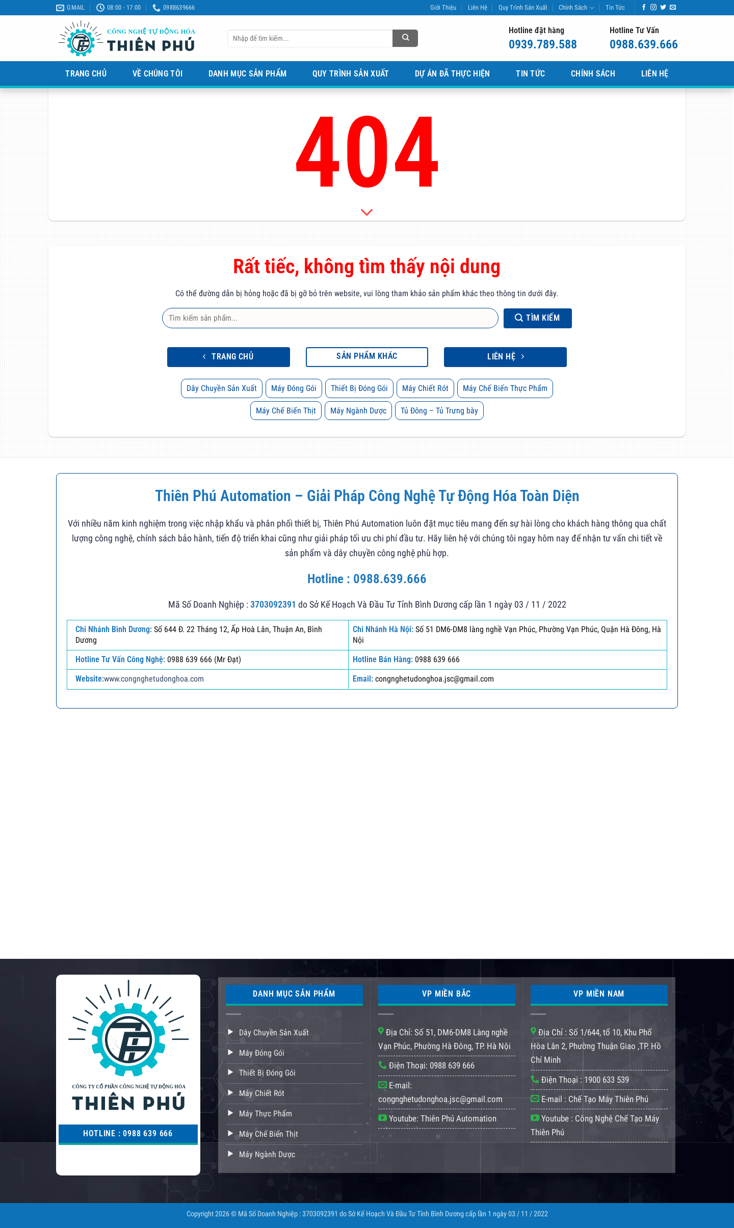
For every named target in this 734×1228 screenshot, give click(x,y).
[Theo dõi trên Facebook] (644, 7)
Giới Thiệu (443, 7)
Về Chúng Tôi (158, 74)
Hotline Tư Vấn (634, 31)
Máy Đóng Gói (294, 388)
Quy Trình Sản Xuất (523, 7)
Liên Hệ (477, 7)
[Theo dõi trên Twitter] (663, 7)
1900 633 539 (606, 1080)
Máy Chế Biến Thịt (286, 410)
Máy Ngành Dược (358, 410)
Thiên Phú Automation (458, 1118)
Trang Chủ (86, 74)
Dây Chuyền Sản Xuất (222, 388)
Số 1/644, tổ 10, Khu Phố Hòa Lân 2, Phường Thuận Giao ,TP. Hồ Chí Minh (596, 1046)
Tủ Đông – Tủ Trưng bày (439, 410)
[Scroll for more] (367, 212)
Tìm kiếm (537, 318)
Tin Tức (615, 7)
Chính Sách (576, 8)
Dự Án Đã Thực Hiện (452, 74)
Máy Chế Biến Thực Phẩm (505, 388)
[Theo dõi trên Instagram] (653, 7)
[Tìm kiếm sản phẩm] (405, 38)
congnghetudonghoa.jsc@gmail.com (440, 1099)
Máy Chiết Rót (425, 388)
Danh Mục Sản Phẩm (247, 74)
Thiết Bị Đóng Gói (359, 388)
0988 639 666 (452, 1065)
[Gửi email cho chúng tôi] (673, 7)
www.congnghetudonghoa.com (154, 679)
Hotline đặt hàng (536, 31)
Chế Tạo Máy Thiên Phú (608, 1099)
